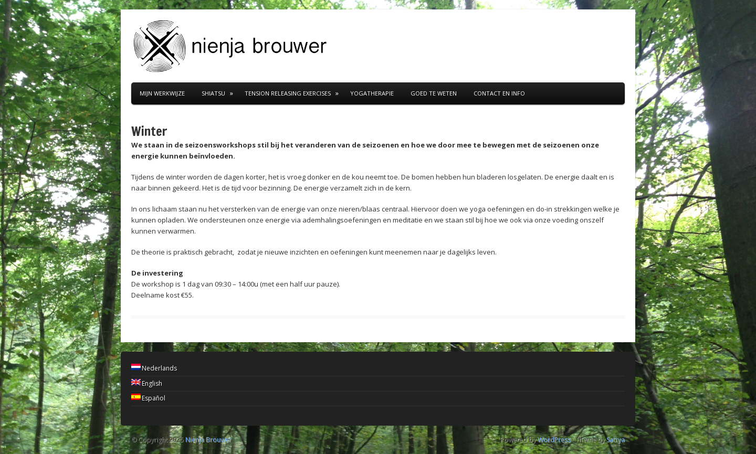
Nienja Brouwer (208, 439)
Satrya (615, 439)
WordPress (554, 439)
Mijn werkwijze (162, 93)
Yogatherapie (372, 93)
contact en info (499, 93)
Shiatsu (213, 93)
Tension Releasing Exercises (288, 93)
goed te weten (434, 93)
